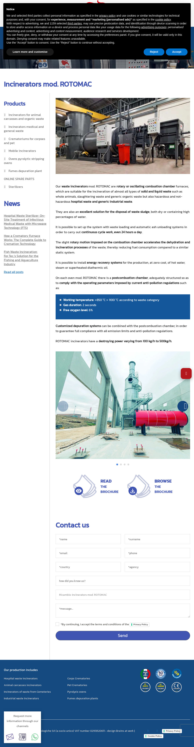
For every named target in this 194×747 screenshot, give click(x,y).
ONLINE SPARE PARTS (19, 178)
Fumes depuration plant (25, 170)
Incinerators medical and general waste (24, 128)
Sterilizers (16, 186)
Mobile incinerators (22, 150)
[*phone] (157, 553)
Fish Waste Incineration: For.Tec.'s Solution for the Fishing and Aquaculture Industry (21, 257)
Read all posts (13, 272)
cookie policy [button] (163, 19)
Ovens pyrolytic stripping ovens (24, 160)
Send (123, 635)
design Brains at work (120, 731)
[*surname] (157, 539)
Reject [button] (154, 51)
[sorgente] (123, 581)
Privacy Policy (140, 624)
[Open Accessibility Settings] (186, 373)
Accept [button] (176, 51)
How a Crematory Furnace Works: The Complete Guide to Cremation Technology (25, 239)
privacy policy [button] (107, 15)
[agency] (157, 567)
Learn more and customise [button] (30, 51)
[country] (88, 567)
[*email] (88, 553)
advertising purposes (153, 27)
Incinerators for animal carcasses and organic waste (24, 116)
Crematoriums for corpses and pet (24, 140)
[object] (123, 595)
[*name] (88, 539)
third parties (75, 23)
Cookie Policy (155, 736)
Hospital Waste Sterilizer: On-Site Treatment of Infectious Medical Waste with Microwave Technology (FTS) (25, 221)
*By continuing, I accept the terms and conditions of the (105, 624)
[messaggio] (123, 611)
